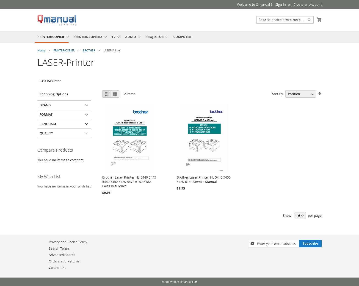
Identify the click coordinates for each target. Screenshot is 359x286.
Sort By (277, 94)
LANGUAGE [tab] (48, 124)
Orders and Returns (64, 261)
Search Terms (59, 248)
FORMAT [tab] (46, 114)
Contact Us (57, 267)
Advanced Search (62, 255)
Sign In (280, 4)
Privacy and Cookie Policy (68, 242)
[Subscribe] (310, 243)
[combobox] (285, 20)
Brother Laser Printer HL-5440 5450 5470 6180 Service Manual (204, 179)
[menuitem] (52, 37)
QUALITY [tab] (46, 133)
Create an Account (307, 4)
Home (41, 50)
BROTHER (89, 50)
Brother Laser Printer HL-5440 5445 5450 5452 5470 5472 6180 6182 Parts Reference (129, 181)
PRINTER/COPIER (64, 50)
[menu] (179, 37)
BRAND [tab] (45, 105)
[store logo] (56, 20)
